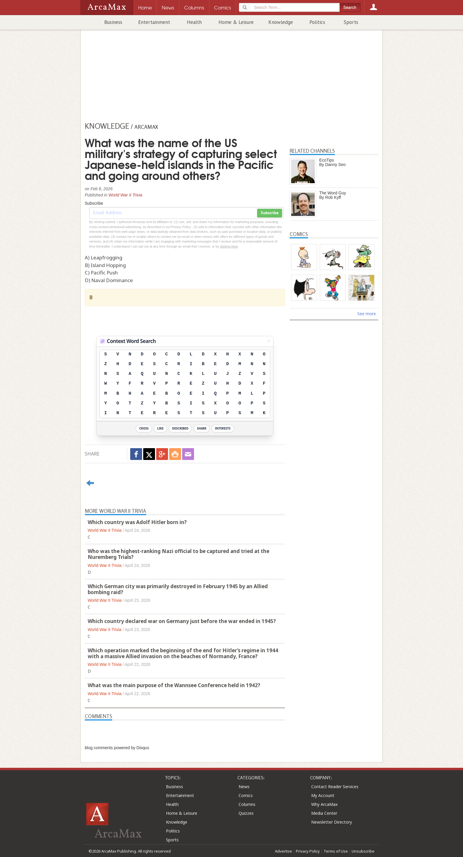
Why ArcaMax (324, 804)
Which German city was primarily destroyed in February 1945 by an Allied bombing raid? (178, 589)
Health (194, 22)
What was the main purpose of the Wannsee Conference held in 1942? (174, 685)
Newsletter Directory (331, 822)
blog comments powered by (117, 747)
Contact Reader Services (334, 786)
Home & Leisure (236, 22)
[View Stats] (268, 341)
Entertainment (154, 22)
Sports (351, 22)
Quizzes (246, 813)
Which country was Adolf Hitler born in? (137, 522)
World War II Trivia (125, 195)
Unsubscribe (363, 851)
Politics (317, 22)
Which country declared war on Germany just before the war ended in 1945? (182, 621)
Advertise (283, 851)
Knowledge (280, 22)
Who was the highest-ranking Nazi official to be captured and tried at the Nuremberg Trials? (178, 554)
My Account (322, 795)
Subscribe (269, 213)
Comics (246, 795)
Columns (247, 804)
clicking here (229, 246)
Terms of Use (336, 851)
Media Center (324, 813)
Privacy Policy (308, 851)
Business (113, 22)
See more (366, 313)
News (244, 786)
